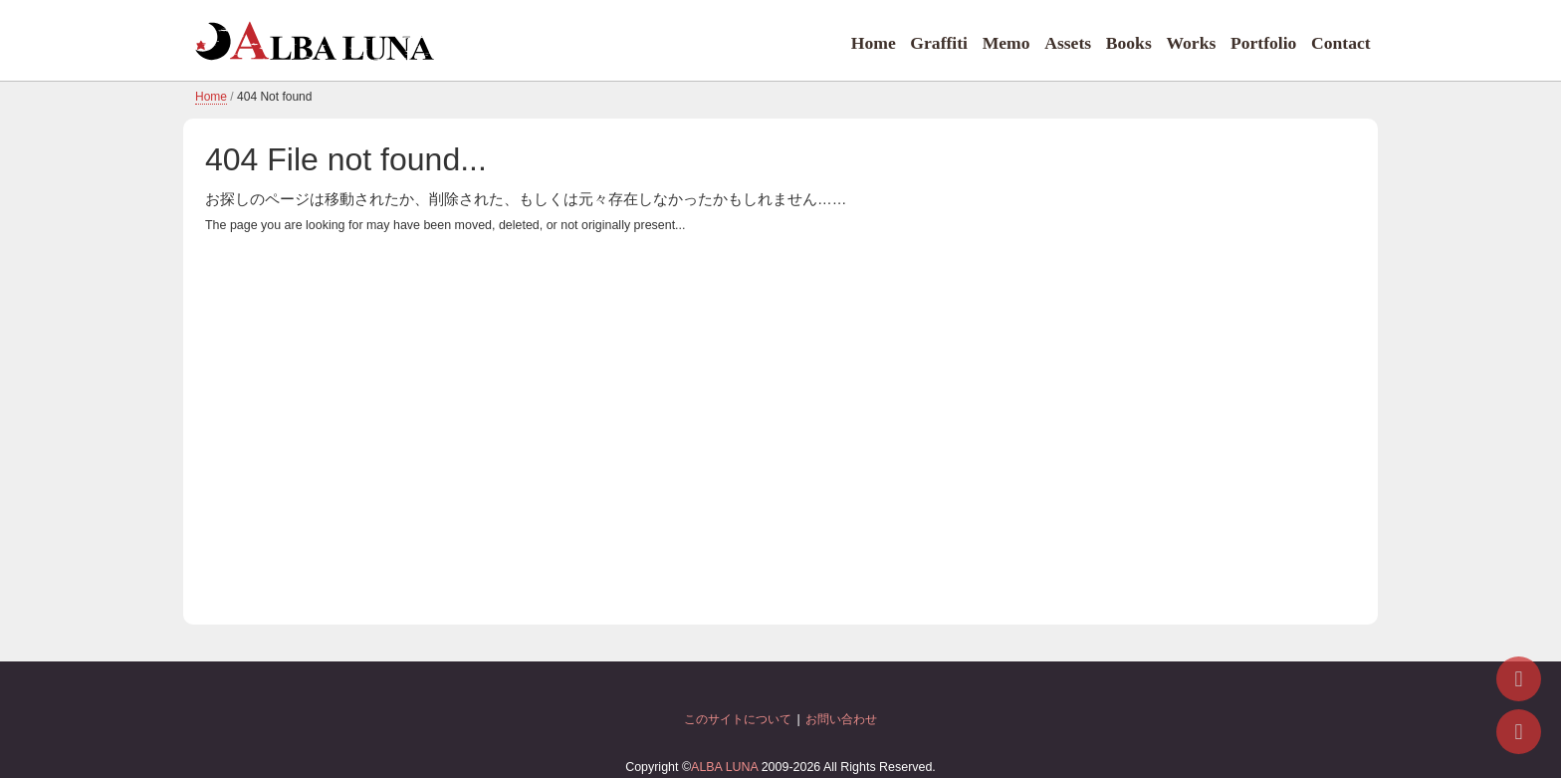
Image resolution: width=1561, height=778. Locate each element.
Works (1191, 43)
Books (1129, 43)
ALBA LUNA (724, 767)
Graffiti (939, 43)
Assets (1067, 43)
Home (873, 43)
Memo (1006, 43)
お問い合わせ (841, 719)
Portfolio (1263, 43)
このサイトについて (737, 719)
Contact (1341, 43)
